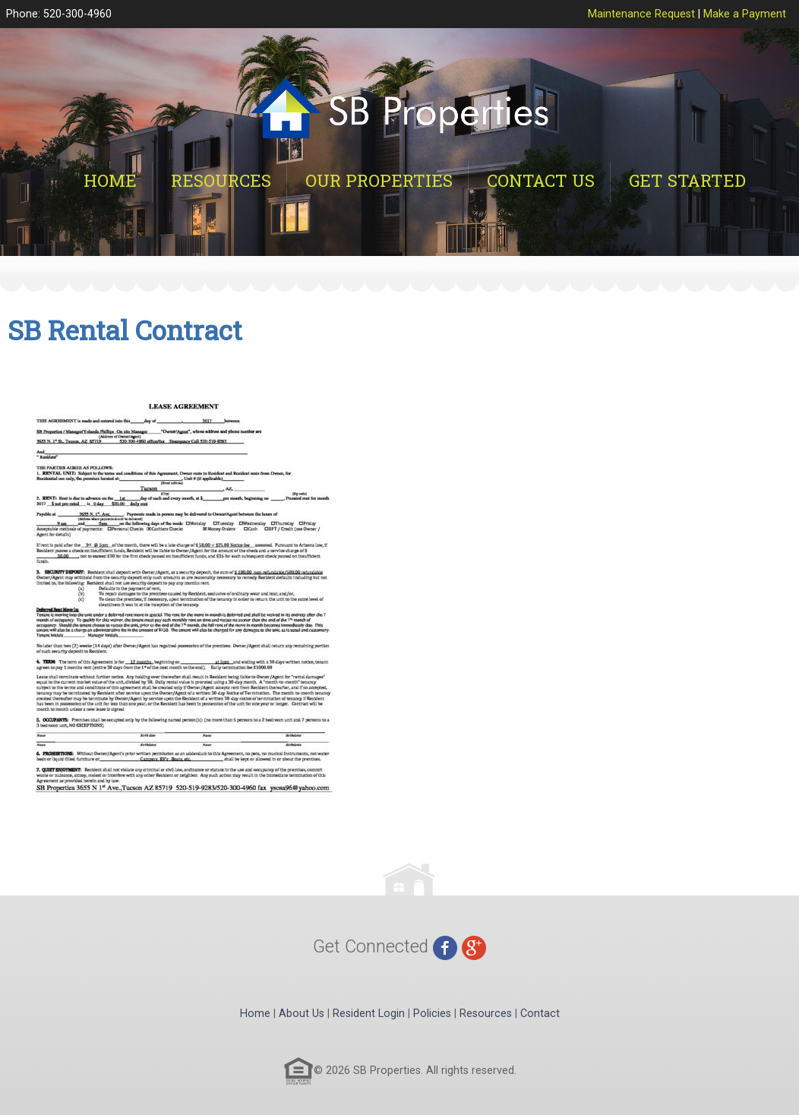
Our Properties (379, 180)
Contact (540, 1013)
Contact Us (541, 180)
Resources (221, 180)
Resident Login (369, 1013)
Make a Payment (744, 14)
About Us (301, 1013)
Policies (432, 1013)
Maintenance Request (641, 14)
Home (110, 180)
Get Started (687, 180)
